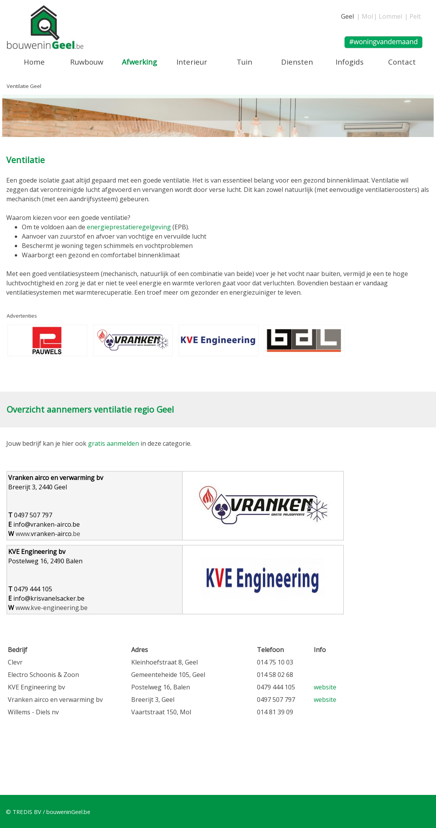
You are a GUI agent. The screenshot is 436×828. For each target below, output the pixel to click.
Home (34, 62)
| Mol (365, 16)
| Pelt (412, 16)
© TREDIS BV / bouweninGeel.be (48, 812)
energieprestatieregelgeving (129, 227)
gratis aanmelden (113, 443)
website (325, 687)
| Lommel (388, 16)
